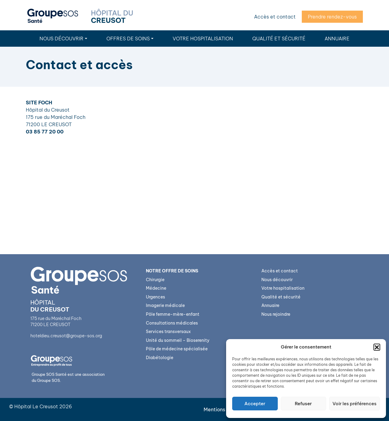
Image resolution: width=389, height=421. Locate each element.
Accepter (254, 403)
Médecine (156, 288)
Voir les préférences (354, 403)
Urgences (155, 297)
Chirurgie (155, 279)
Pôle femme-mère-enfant (172, 314)
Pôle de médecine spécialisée (177, 349)
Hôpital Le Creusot (36, 406)
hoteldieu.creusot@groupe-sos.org (66, 335)
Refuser (303, 403)
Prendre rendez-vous (332, 17)
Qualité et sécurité (278, 38)
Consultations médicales (172, 323)
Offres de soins (128, 38)
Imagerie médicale (165, 305)
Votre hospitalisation (203, 38)
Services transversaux (168, 331)
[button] (377, 347)
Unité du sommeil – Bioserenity (177, 340)
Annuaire (337, 38)
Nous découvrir (62, 38)
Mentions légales (223, 409)
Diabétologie (159, 357)
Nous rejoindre (275, 314)
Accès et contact (275, 17)
